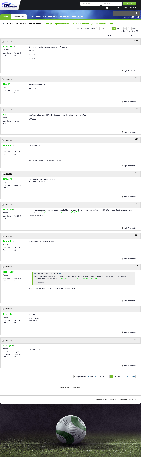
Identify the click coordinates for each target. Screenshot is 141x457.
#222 (136, 78)
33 (125, 29)
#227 (136, 235)
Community (35, 16)
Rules (80, 16)
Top (136, 399)
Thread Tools (122, 36)
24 (118, 29)
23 (114, 29)
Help (125, 8)
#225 (136, 173)
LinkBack (111, 36)
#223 (136, 108)
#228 (136, 266)
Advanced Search (131, 17)
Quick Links (64, 16)
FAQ (74, 16)
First (92, 29)
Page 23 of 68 (83, 29)
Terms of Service (126, 399)
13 (103, 29)
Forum (5, 16)
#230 (136, 339)
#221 (136, 40)
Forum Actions (49, 16)
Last (134, 29)
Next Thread (77, 388)
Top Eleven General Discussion (27, 24)
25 (121, 29)
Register (133, 8)
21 (106, 29)
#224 (136, 139)
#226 (136, 203)
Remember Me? (114, 8)
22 (110, 29)
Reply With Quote (129, 71)
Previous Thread (65, 388)
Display (133, 36)
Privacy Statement (110, 399)
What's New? (19, 16)
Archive (99, 399)
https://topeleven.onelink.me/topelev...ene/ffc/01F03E (60, 212)
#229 (136, 308)
